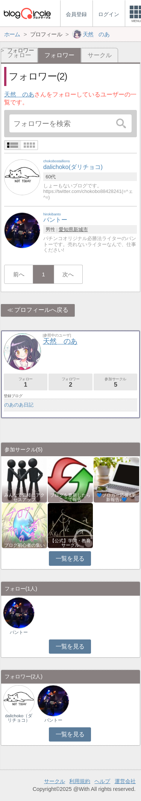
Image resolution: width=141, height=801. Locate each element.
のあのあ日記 (18, 405)
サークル (100, 55)
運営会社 (125, 781)
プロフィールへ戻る (41, 310)
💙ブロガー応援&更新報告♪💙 (116, 497)
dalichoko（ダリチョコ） (18, 717)
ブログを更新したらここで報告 (70, 497)
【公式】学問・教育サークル (70, 542)
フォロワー (70, 382)
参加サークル (115, 382)
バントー (19, 632)
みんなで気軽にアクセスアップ (24, 497)
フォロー (25, 382)
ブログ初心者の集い (24, 545)
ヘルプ (102, 781)
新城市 (80, 229)
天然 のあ (19, 94)
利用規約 (79, 781)
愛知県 (66, 229)
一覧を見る (70, 558)
